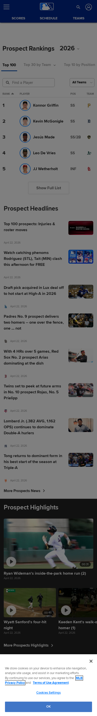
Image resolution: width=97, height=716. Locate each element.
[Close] (91, 661)
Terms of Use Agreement (51, 683)
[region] (48, 685)
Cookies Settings (48, 693)
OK (48, 707)
